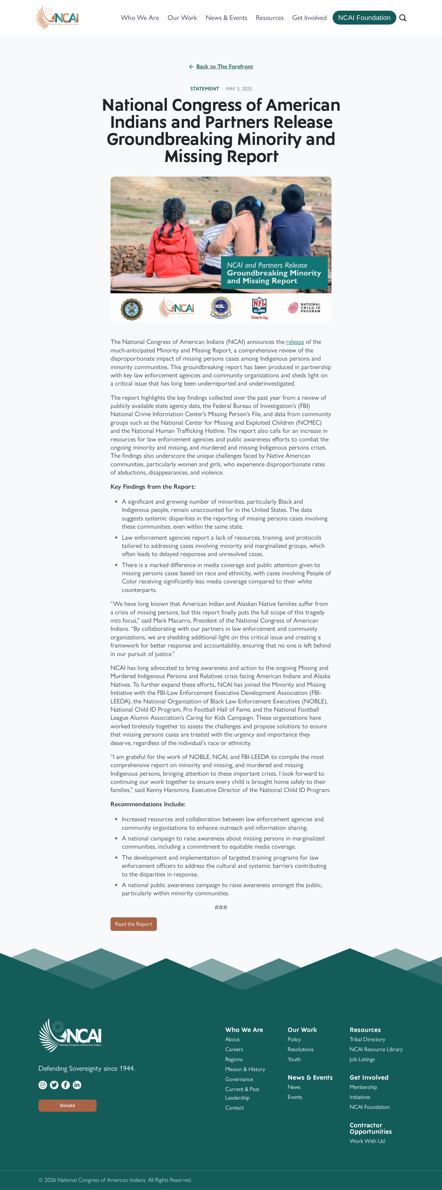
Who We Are (140, 18)
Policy (294, 1039)
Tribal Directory (367, 1039)
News (294, 1087)
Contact (234, 1107)
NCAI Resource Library (376, 1049)
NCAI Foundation (364, 17)
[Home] (57, 18)
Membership (363, 1087)
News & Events (226, 18)
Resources (270, 18)
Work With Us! (367, 1141)
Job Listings (362, 1059)
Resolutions (301, 1049)
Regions (234, 1059)
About (232, 1039)
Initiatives (360, 1097)
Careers (234, 1049)
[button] (67, 1106)
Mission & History (245, 1069)
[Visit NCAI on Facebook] (65, 1084)
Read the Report (133, 924)
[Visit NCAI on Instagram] (42, 1084)
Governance (239, 1079)
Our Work (182, 18)
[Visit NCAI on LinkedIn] (77, 1084)
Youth (294, 1059)
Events (295, 1097)
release (295, 342)
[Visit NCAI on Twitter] (54, 1084)
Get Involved (309, 18)
